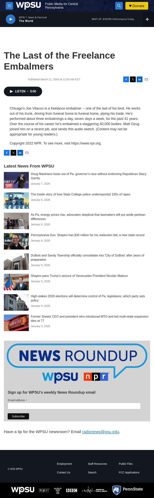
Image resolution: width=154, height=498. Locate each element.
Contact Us (63, 472)
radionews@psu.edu (100, 431)
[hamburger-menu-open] (9, 6)
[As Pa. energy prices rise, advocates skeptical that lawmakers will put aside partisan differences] (16, 221)
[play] (10, 19)
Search (92, 472)
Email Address (17, 400)
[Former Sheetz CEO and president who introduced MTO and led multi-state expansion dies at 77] (16, 323)
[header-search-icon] (119, 6)
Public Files (126, 463)
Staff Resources (97, 463)
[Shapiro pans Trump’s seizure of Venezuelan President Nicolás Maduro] (16, 282)
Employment (64, 463)
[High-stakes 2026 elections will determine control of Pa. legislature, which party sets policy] (16, 302)
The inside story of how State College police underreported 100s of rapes (80, 194)
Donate (138, 6)
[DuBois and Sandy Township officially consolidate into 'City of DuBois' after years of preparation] (16, 261)
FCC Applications (129, 472)
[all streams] (148, 19)
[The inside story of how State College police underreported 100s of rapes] (16, 200)
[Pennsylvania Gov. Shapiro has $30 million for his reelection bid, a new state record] (16, 241)
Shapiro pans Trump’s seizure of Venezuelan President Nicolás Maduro (79, 275)
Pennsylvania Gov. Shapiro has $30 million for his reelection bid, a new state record (87, 235)
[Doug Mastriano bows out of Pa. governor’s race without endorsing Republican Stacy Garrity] (16, 180)
